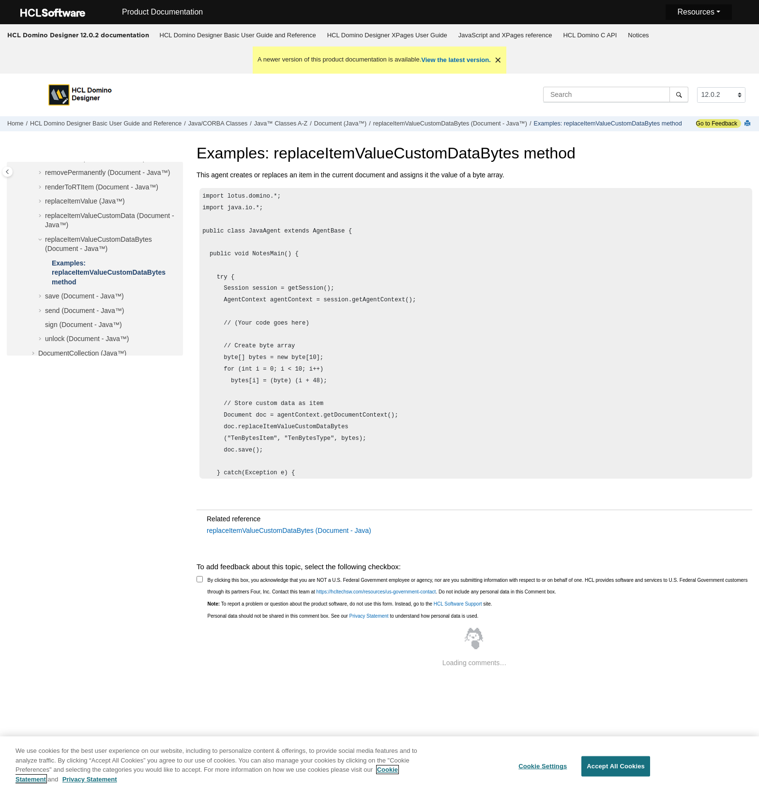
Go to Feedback (716, 123)
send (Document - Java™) (84, 310)
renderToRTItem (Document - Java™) (101, 187)
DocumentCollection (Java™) (82, 353)
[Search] (678, 94)
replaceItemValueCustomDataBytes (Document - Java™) (450, 123)
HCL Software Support (458, 604)
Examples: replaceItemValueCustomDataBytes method (608, 123)
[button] (41, 173)
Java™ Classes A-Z (281, 123)
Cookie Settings (542, 772)
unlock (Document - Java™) (87, 339)
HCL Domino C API (590, 35)
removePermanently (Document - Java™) (107, 172)
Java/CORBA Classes (217, 123)
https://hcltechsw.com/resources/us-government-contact (376, 591)
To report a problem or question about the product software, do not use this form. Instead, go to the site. (350, 604)
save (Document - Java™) (84, 296)
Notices (638, 35)
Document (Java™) (340, 123)
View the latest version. (456, 59)
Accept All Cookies (616, 772)
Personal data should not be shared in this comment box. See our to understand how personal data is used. (343, 616)
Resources (695, 12)
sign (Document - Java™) (83, 324)
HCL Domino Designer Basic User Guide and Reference (238, 35)
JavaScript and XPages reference (505, 35)
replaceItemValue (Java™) (85, 201)
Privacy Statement (368, 616)
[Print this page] (748, 123)
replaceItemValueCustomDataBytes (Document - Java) (289, 530)
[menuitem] (237, 35)
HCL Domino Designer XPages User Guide (387, 35)
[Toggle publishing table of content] (7, 172)
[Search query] (615, 94)
